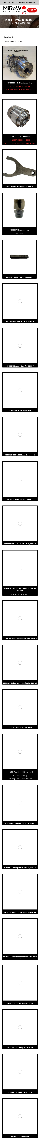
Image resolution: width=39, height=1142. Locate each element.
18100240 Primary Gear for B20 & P (20, 366)
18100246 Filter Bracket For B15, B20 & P (20, 544)
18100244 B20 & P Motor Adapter (20, 499)
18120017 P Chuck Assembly (19, 136)
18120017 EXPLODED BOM (19, 140)
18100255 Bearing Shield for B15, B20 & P (20, 868)
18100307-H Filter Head (20, 1136)
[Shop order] (11, 37)
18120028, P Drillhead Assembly (19, 83)
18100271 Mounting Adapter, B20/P (20, 1003)
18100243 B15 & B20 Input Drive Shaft (20, 455)
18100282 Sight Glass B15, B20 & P (20, 1092)
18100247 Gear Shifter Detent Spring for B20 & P (20, 589)
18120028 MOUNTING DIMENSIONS (19, 90)
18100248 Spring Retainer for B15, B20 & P (20, 638)
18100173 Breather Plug (19, 230)
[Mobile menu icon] (32, 10)
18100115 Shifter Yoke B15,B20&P (19, 186)
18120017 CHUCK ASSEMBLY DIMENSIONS (19, 143)
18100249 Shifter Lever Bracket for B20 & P (20, 683)
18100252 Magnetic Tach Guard (20, 727)
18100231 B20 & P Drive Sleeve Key (19, 277)
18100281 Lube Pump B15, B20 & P (20, 1048)
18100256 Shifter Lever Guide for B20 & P (20, 912)
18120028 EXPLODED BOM (19, 86)
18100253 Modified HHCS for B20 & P (20, 772)
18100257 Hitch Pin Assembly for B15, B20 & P (20, 958)
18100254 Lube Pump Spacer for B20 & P (20, 823)
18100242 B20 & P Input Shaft (20, 410)
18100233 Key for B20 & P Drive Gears (20, 321)
